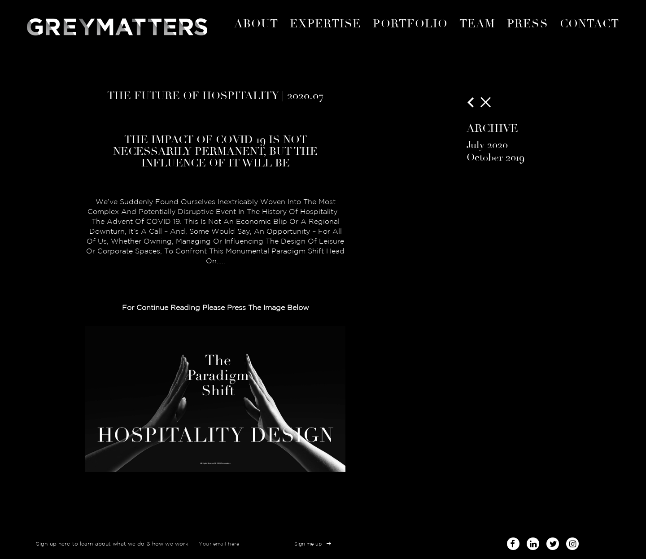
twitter (552, 542)
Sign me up (308, 543)
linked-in (533, 543)
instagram (572, 542)
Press (527, 23)
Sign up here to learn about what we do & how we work (112, 543)
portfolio (410, 23)
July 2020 (487, 145)
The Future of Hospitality (193, 95)
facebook (513, 542)
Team (477, 23)
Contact (589, 23)
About (256, 23)
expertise (326, 23)
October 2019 (495, 157)
